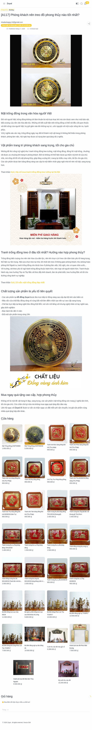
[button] (77, 4)
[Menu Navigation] (4, 3)
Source (30, 726)
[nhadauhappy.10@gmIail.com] (13, 22)
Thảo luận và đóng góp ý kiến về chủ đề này (17, 25)
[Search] (81, 3)
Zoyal (9, 3)
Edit (34, 726)
